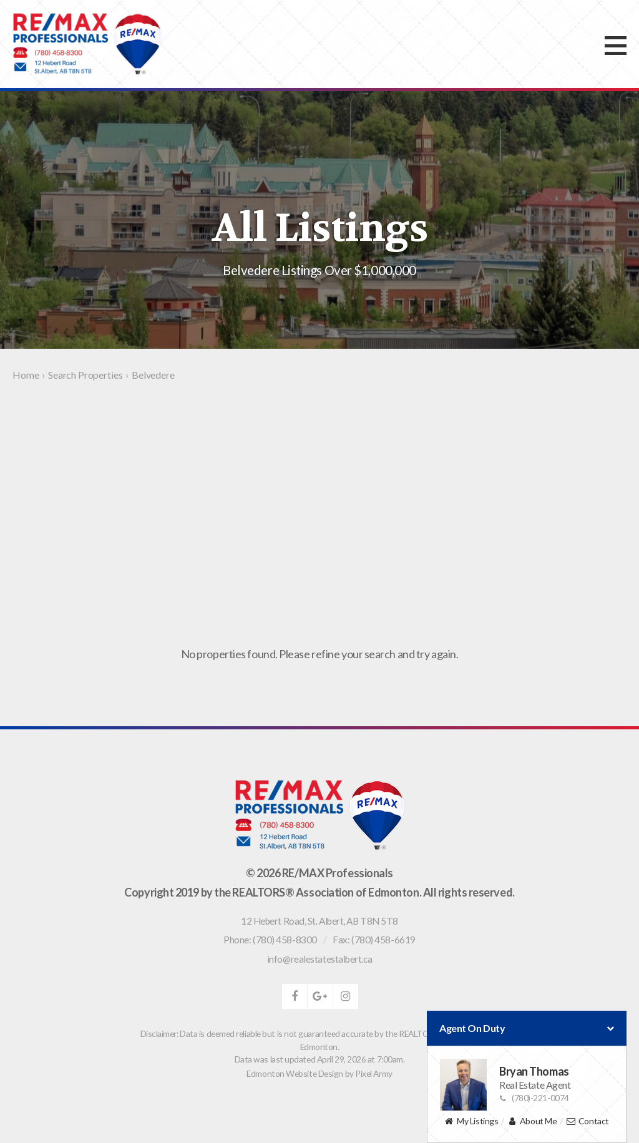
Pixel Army (374, 1073)
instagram (345, 996)
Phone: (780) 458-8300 (270, 939)
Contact (587, 1121)
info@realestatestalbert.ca (319, 959)
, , (319, 921)
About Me (532, 1121)
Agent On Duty (526, 1028)
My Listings (471, 1121)
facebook (294, 996)
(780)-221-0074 (534, 1097)
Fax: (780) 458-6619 (374, 939)
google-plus (320, 996)
